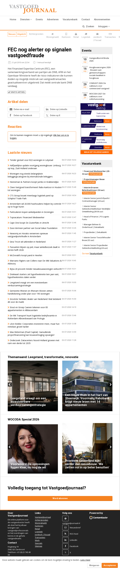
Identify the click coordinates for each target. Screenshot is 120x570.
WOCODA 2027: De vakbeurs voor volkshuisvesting (97, 96)
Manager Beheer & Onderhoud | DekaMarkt (93, 226)
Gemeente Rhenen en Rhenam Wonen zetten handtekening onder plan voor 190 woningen (30, 292)
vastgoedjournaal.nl (71, 523)
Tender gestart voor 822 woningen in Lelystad (31, 160)
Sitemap (38, 546)
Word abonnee (60, 498)
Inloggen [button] (104, 26)
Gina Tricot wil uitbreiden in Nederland (28, 241)
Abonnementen (102, 19)
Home (13, 19)
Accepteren (110, 565)
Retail (37, 528)
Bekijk (107, 121)
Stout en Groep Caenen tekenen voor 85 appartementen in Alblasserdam (28, 309)
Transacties (40, 537)
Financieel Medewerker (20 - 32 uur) (96, 172)
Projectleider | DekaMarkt (95, 232)
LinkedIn (73, 540)
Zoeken (88, 26)
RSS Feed (74, 534)
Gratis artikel (16, 92)
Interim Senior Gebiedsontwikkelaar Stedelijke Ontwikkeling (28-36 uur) (96, 209)
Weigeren (94, 565)
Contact (85, 19)
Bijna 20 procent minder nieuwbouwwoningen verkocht (36, 269)
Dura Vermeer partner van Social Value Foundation (33, 228)
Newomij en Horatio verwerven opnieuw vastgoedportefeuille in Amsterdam (28, 235)
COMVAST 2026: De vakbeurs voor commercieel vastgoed (99, 86)
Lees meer (85, 560)
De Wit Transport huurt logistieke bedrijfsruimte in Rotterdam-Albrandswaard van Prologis (32, 317)
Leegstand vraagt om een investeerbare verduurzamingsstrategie (27, 284)
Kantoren (39, 526)
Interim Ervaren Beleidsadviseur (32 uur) (93, 190)
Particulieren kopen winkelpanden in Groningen (32, 212)
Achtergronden (41, 520)
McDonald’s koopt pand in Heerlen (26, 255)
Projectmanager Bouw (93, 180)
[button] (26, 19)
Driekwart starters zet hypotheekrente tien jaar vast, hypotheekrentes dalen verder (33, 276)
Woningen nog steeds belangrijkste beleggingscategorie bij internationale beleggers (30, 175)
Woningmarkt (41, 523)
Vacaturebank (70, 19)
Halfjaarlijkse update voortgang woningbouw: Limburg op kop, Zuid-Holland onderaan (34, 167)
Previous (10, 385)
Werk (37, 540)
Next (110, 385)
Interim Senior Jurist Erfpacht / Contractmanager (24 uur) (96, 199)
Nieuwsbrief (75, 527)
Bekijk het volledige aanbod (96, 152)
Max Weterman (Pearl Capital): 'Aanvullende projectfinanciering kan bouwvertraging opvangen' (31, 333)
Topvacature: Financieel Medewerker (27, 217)
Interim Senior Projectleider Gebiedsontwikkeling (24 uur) (95, 246)
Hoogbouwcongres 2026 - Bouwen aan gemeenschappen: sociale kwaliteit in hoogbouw (100, 72)
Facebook (74, 546)
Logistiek (39, 531)
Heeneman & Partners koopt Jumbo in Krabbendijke (34, 182)
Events (39, 19)
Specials (38, 543)
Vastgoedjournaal (43, 517)
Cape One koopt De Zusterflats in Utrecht (29, 222)
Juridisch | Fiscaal (42, 534)
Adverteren (53, 19)
